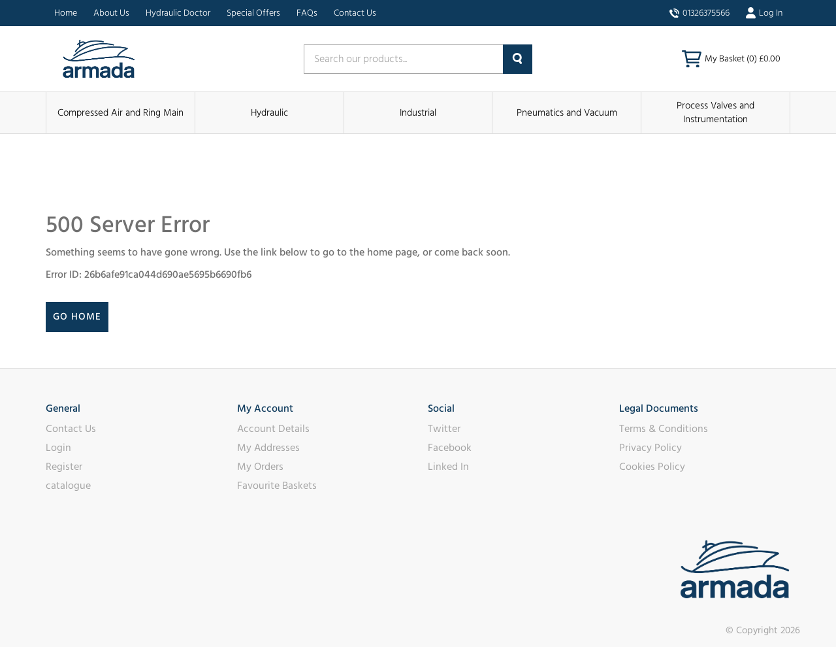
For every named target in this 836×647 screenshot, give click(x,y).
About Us (111, 13)
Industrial (418, 113)
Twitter (444, 428)
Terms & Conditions (663, 428)
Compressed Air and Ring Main (120, 113)
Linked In (448, 466)
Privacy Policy (650, 447)
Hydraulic (269, 113)
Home (65, 13)
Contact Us (355, 13)
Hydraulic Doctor (178, 13)
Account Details (273, 428)
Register (64, 466)
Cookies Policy (652, 466)
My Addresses (268, 447)
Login (58, 447)
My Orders (260, 466)
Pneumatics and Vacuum (567, 113)
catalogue (68, 485)
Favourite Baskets (277, 485)
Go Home (77, 317)
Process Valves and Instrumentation (715, 112)
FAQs (307, 13)
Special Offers (253, 13)
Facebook (450, 447)
